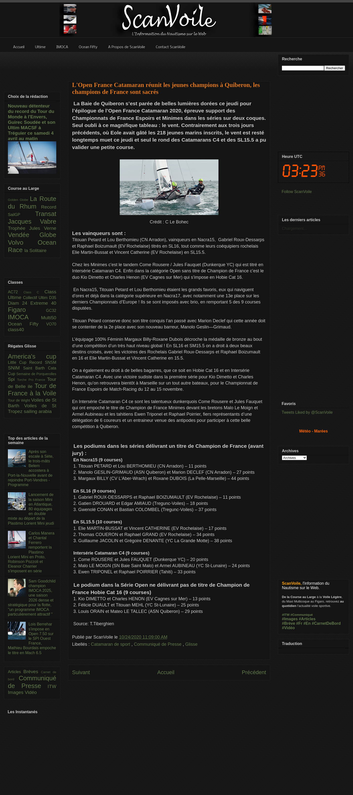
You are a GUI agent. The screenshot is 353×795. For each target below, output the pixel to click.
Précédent (254, 672)
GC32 (51, 310)
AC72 (15, 292)
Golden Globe (19, 200)
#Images (290, 619)
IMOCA (24, 317)
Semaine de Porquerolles (36, 374)
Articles (15, 672)
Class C (33, 292)
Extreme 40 (43, 303)
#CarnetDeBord (326, 623)
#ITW (286, 615)
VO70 (51, 324)
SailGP (21, 215)
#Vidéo (288, 628)
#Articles (307, 619)
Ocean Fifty (27, 323)
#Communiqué (302, 615)
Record (48, 207)
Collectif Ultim (36, 298)
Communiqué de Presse (158, 644)
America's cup (32, 356)
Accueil (166, 672)
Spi (12, 379)
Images (16, 692)
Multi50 (48, 317)
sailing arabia (38, 411)
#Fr (299, 623)
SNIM (15, 367)
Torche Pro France (32, 380)
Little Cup (18, 362)
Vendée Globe (32, 234)
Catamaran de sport (111, 644)
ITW (52, 686)
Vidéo (31, 692)
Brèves (32, 671)
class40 (16, 329)
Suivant (81, 672)
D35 (52, 298)
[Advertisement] (169, 63)
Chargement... (294, 228)
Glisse (191, 644)
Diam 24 (19, 303)
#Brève (288, 623)
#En (307, 623)
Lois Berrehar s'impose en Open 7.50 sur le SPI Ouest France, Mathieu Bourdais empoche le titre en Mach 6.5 (32, 638)
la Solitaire (35, 250)
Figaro (27, 309)
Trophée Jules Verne (32, 228)
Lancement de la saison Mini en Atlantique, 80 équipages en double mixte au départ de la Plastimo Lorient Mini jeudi (31, 509)
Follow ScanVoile (297, 192)
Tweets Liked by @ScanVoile (307, 412)
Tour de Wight (19, 400)
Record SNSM (42, 362)
